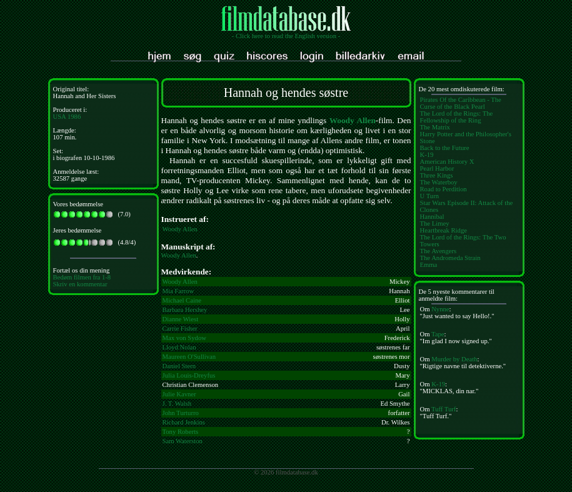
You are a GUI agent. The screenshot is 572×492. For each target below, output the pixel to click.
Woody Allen (352, 120)
